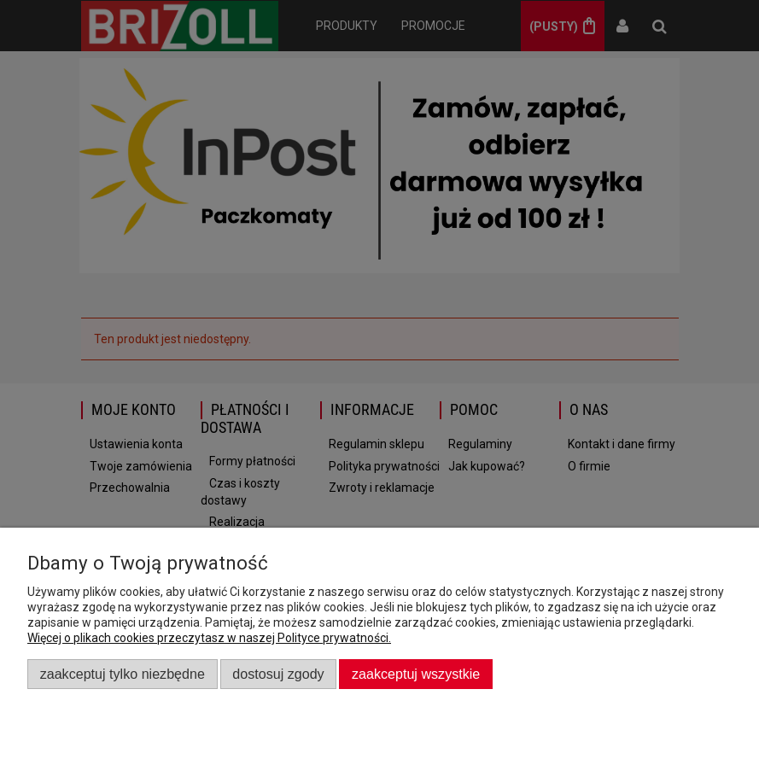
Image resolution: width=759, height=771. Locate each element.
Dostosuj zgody (278, 673)
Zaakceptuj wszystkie (416, 673)
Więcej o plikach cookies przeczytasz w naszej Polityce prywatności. (209, 638)
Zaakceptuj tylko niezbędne (122, 673)
